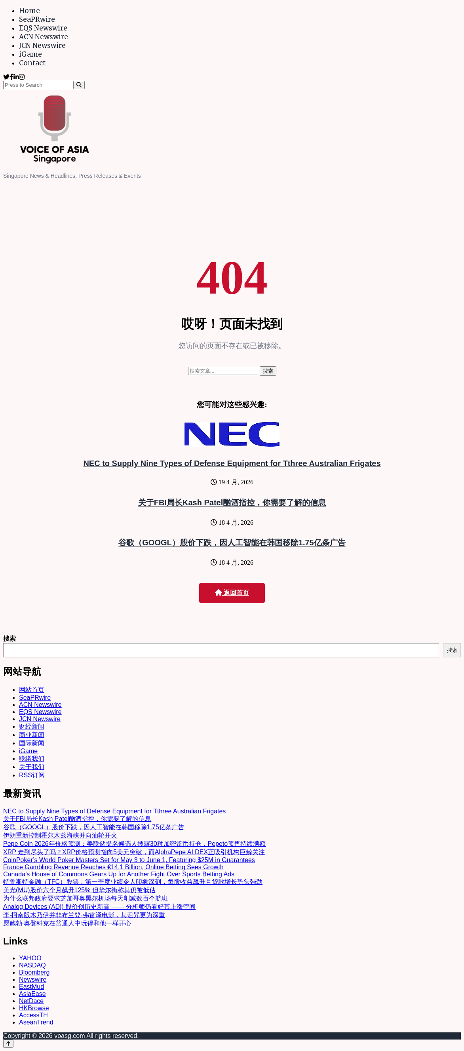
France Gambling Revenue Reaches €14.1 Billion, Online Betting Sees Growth (113, 867)
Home (29, 10)
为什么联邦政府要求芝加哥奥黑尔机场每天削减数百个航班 (85, 898)
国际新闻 (31, 743)
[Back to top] (8, 1044)
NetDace (31, 1001)
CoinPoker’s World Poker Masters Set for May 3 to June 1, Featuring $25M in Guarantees (129, 860)
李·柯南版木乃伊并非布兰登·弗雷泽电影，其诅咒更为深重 (84, 915)
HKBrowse (34, 1008)
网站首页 (31, 689)
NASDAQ (32, 965)
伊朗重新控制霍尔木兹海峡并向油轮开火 (60, 835)
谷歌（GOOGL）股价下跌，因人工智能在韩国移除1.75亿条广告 (231, 542)
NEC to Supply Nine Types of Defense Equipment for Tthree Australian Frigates (231, 463)
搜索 (9, 638)
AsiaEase (32, 993)
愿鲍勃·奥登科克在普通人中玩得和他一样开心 (67, 923)
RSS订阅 (32, 775)
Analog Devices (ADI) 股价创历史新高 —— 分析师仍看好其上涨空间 (99, 906)
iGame (30, 54)
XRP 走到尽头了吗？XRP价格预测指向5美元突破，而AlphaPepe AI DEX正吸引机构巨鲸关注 (134, 852)
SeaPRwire (37, 19)
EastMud (31, 986)
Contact (32, 63)
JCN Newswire (42, 45)
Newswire (32, 979)
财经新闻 (31, 726)
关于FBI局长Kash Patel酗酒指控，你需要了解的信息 (232, 502)
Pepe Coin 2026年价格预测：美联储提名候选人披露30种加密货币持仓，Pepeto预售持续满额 (134, 843)
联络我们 (31, 758)
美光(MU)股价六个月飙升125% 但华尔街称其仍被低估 (79, 890)
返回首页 (232, 592)
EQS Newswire (43, 28)
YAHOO (30, 958)
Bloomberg (34, 972)
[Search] (79, 85)
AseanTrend (36, 1022)
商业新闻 (31, 734)
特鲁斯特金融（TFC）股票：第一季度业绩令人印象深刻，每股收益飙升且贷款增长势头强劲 (132, 881)
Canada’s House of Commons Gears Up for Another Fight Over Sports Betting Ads (118, 874)
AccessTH (33, 1015)
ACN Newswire (43, 36)
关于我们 (31, 766)
